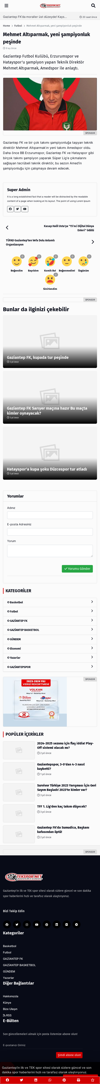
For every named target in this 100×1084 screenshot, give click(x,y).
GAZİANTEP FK (50, 621)
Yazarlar (50, 657)
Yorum (11, 541)
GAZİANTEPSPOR (50, 667)
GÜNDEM (50, 639)
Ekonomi (50, 648)
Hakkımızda (10, 996)
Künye (7, 1002)
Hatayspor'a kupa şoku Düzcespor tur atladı (47, 469)
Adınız (11, 507)
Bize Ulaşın (10, 1009)
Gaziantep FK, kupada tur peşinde (38, 357)
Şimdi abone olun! (69, 1055)
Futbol (50, 611)
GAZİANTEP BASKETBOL (50, 630)
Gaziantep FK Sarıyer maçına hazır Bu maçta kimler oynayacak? (47, 411)
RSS (7, 1015)
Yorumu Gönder (77, 569)
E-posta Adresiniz (19, 524)
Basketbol (50, 602)
